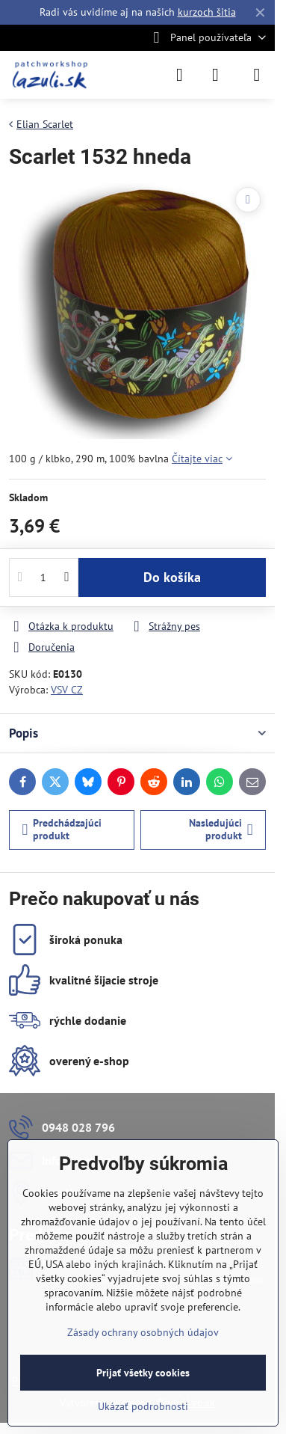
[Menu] (257, 75)
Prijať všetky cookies (143, 1372)
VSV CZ (67, 689)
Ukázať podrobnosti (143, 1406)
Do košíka (172, 577)
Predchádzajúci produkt (62, 829)
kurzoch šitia (207, 12)
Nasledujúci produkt (221, 829)
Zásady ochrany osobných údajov (143, 1332)
